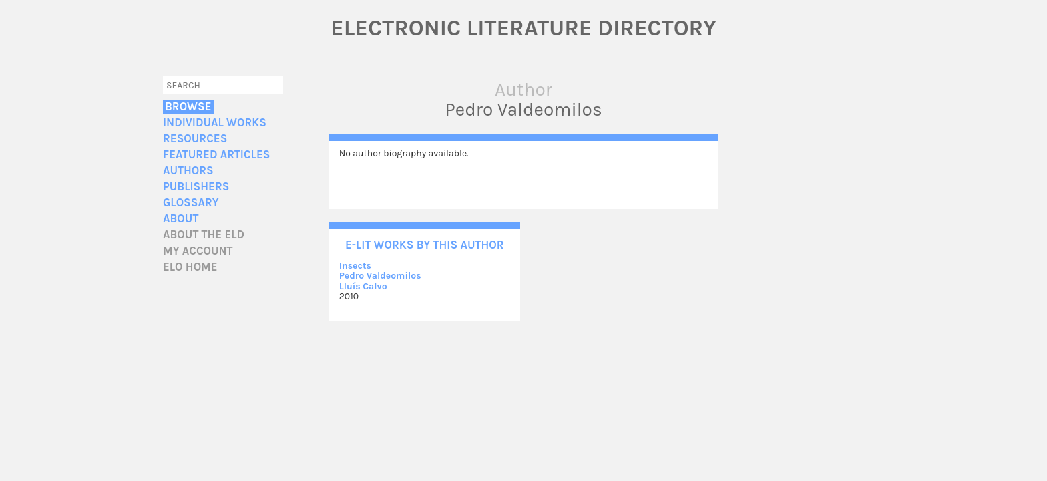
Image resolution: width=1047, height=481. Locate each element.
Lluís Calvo (363, 286)
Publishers (196, 186)
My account (198, 251)
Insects (355, 265)
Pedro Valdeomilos (380, 275)
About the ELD (203, 234)
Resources (195, 138)
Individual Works (214, 122)
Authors (188, 170)
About (180, 218)
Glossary (191, 202)
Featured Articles (216, 154)
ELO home (190, 267)
